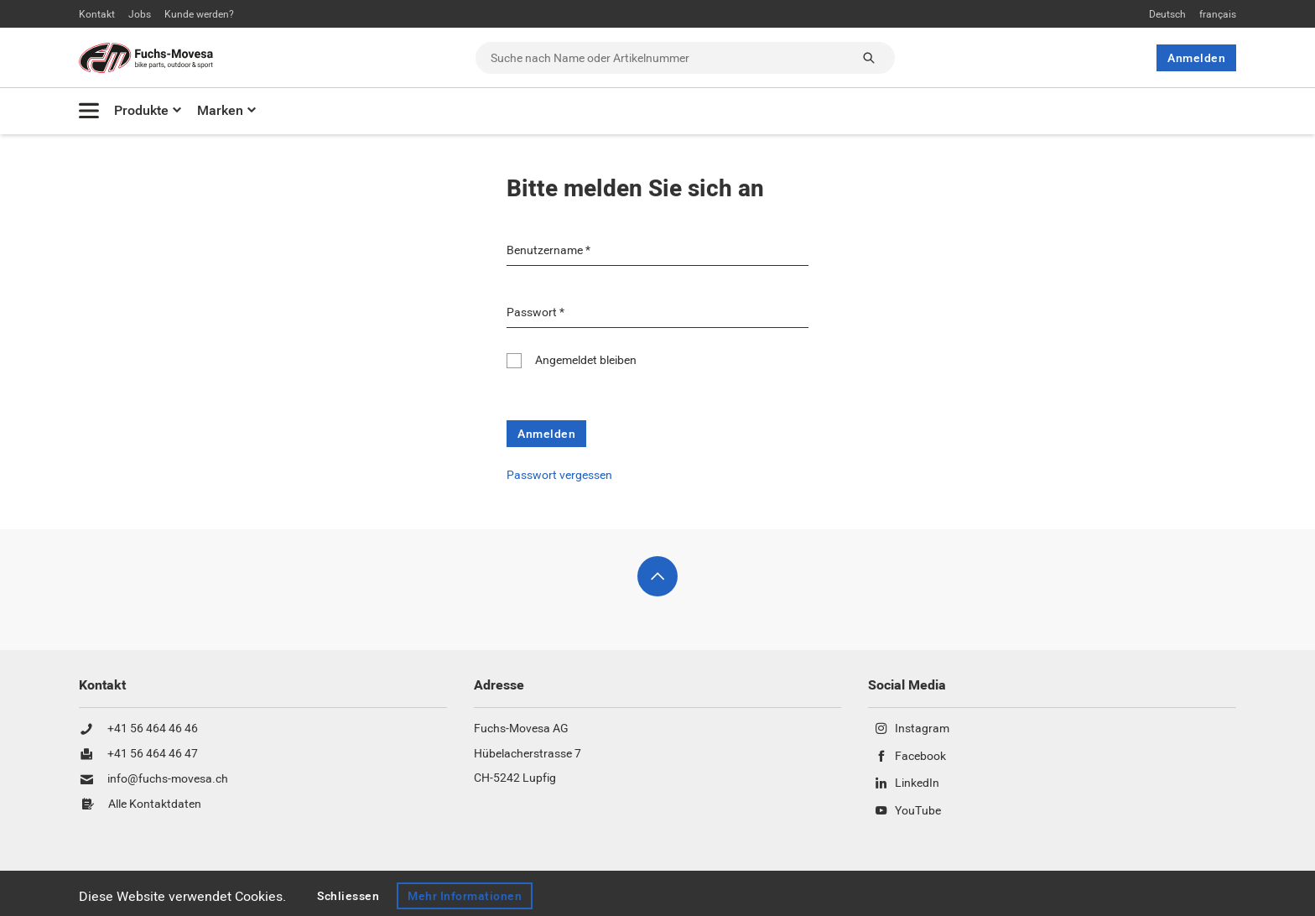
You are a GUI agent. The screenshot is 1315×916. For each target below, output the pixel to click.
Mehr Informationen (465, 895)
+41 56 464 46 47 (152, 754)
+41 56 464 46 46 (152, 728)
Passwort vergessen (559, 474)
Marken (220, 110)
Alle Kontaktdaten (154, 804)
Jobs (139, 14)
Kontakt (97, 14)
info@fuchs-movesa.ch (167, 779)
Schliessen (348, 895)
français (1217, 14)
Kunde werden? (199, 14)
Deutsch (1167, 14)
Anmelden (1196, 57)
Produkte (141, 110)
